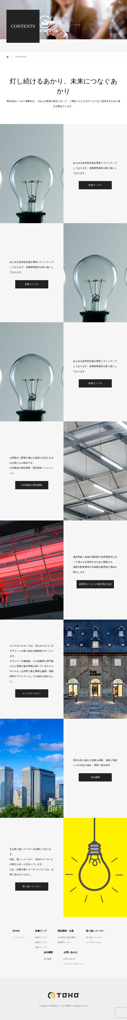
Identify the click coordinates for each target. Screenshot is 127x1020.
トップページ (18, 937)
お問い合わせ (69, 959)
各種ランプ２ (32, 284)
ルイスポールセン (31, 693)
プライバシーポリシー (73, 964)
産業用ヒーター (64, 942)
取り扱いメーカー (31, 886)
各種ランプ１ (95, 185)
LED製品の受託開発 (31, 485)
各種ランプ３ (95, 383)
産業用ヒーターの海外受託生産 (95, 584)
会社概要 (95, 777)
